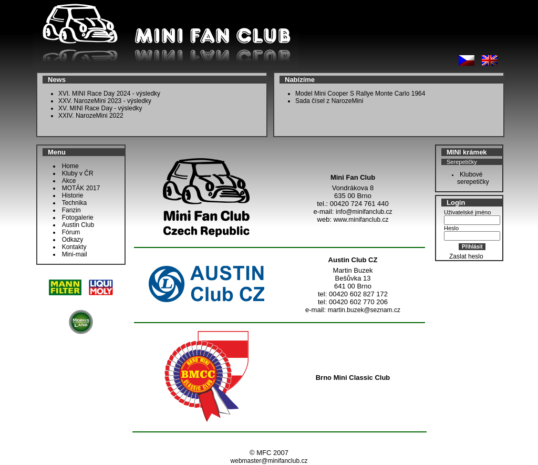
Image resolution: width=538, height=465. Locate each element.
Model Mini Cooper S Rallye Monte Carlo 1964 (360, 93)
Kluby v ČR (78, 173)
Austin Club (78, 225)
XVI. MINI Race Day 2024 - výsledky (109, 93)
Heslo (451, 228)
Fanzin (71, 210)
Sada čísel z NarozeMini (329, 101)
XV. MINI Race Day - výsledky (100, 108)
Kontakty (74, 247)
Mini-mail (74, 254)
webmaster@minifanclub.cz (269, 460)
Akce (69, 180)
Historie (73, 195)
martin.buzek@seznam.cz (364, 310)
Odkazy (73, 239)
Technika (74, 202)
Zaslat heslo (466, 256)
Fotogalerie (78, 217)
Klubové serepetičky (470, 178)
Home (70, 166)
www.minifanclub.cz (361, 219)
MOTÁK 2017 (81, 188)
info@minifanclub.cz (364, 211)
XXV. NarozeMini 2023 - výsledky (104, 101)
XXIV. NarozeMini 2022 (90, 115)
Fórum (71, 232)
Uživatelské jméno (467, 212)
